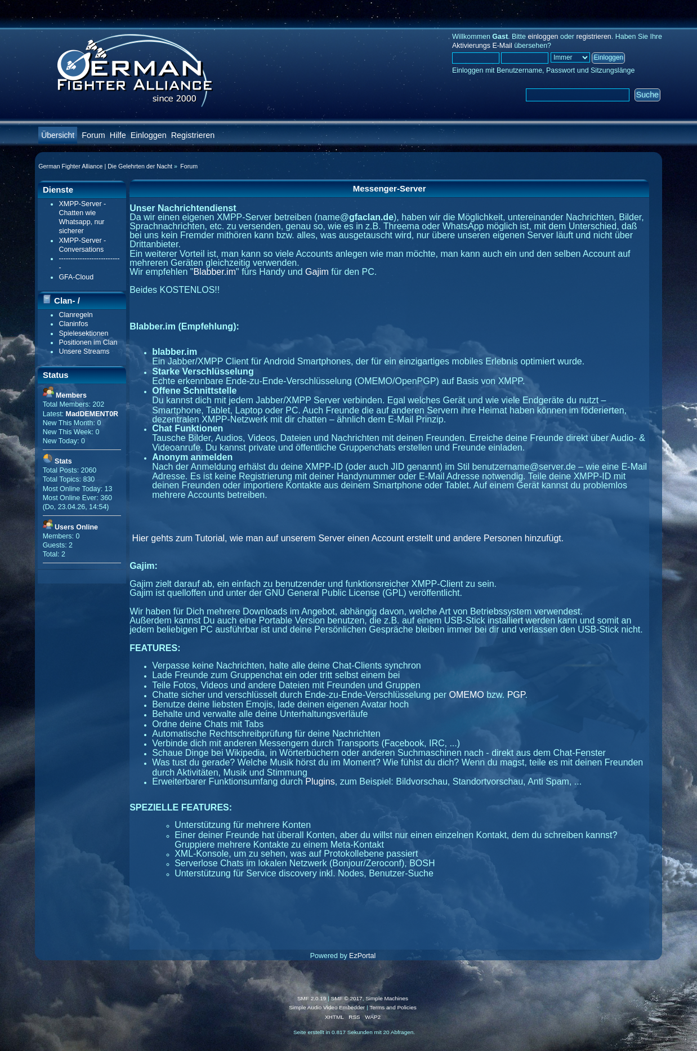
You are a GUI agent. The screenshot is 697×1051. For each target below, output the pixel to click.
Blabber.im (214, 272)
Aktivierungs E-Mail (482, 46)
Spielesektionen (83, 333)
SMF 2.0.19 (312, 998)
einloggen (543, 37)
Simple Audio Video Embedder (327, 1007)
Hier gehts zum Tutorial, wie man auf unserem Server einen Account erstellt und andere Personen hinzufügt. (348, 538)
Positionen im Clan (88, 342)
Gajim (317, 272)
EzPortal (362, 956)
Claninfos (73, 324)
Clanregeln (75, 315)
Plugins (319, 781)
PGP (516, 695)
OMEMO (466, 695)
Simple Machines (386, 998)
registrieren (593, 37)
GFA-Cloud (76, 277)
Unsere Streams (84, 351)
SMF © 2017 (347, 998)
